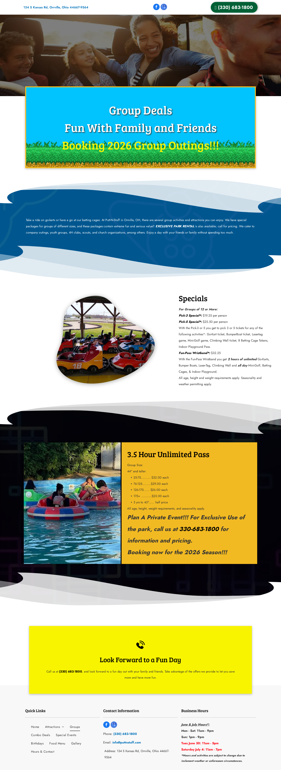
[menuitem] (35, 727)
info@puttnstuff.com (126, 742)
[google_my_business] (164, 7)
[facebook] (156, 7)
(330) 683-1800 (85, 669)
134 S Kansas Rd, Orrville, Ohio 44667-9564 (55, 7)
